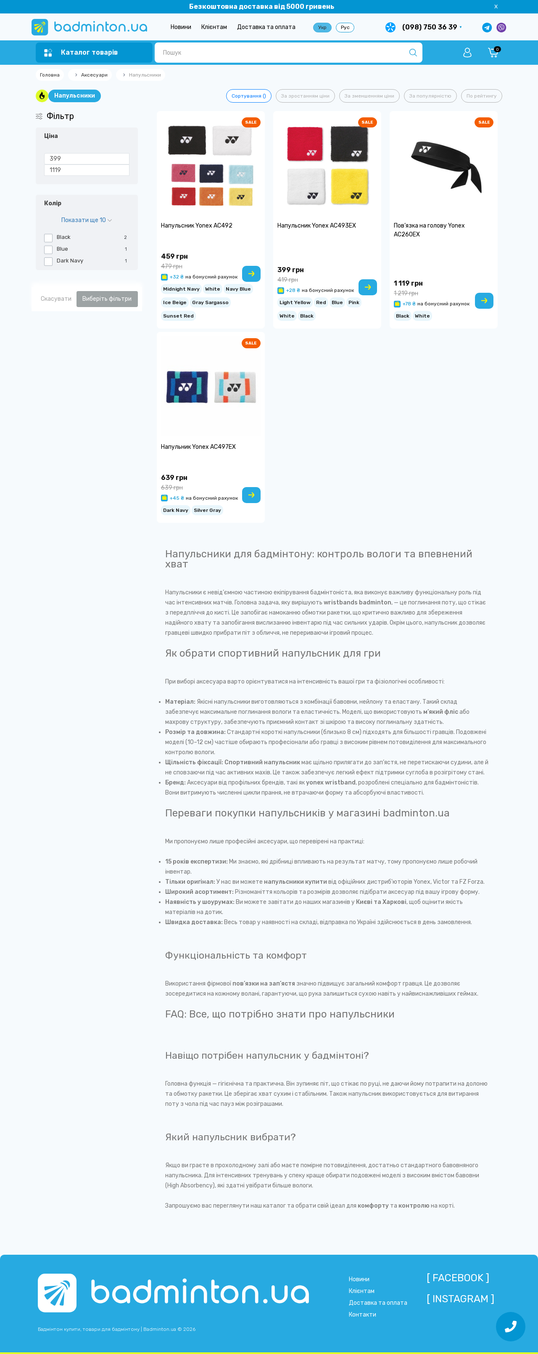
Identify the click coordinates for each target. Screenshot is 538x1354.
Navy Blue (238, 288)
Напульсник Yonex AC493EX (316, 225)
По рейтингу (482, 96)
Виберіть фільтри (107, 298)
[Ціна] (86, 158)
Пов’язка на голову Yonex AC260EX (429, 230)
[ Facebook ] (458, 1278)
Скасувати (56, 298)
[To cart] (251, 274)
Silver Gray (207, 509)
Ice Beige (175, 301)
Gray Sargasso (210, 301)
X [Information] (496, 6)
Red (321, 301)
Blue (337, 301)
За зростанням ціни (305, 96)
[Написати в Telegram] (487, 27)
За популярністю (430, 96)
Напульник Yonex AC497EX (198, 446)
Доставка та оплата (266, 27)
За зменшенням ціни (369, 96)
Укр (322, 27)
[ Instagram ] (460, 1299)
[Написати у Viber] (501, 27)
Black (307, 315)
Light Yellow (295, 301)
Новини (181, 27)
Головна (50, 75)
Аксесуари (94, 75)
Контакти (362, 1314)
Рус (345, 27)
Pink (353, 301)
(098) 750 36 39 (429, 27)
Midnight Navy (181, 288)
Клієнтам (214, 27)
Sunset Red (178, 315)
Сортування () (249, 96)
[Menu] (81, 52)
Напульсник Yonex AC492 (196, 225)
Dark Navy (175, 509)
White (212, 288)
